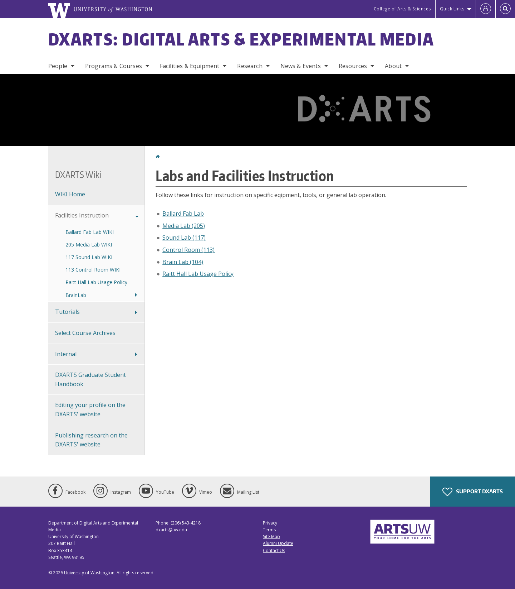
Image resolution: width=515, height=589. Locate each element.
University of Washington (89, 573)
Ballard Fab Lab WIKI (89, 232)
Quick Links (452, 9)
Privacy (270, 523)
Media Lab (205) (183, 226)
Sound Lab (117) (184, 237)
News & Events (300, 66)
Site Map (271, 536)
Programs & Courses (113, 66)
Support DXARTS (472, 492)
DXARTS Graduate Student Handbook (90, 379)
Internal (66, 354)
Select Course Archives (85, 333)
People (57, 66)
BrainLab (75, 295)
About (393, 66)
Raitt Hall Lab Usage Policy (198, 274)
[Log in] (485, 9)
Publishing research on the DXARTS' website (91, 440)
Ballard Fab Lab (183, 213)
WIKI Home (70, 194)
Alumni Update (278, 543)
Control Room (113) (188, 250)
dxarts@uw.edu (171, 530)
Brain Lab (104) (182, 262)
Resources (353, 66)
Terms (269, 530)
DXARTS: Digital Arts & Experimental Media (241, 39)
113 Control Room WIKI (93, 269)
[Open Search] (505, 9)
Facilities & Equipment (190, 66)
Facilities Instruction (82, 215)
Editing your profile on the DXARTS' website (90, 409)
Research (249, 66)
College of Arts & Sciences (402, 9)
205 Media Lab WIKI (88, 244)
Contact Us (274, 550)
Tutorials (67, 312)
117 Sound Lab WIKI (88, 257)
